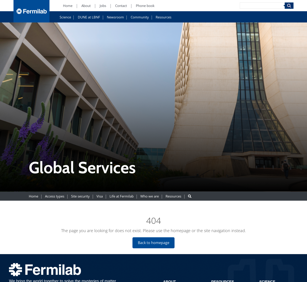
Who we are (149, 196)
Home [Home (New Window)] (67, 5)
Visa (99, 196)
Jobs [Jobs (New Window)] (103, 5)
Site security (80, 196)
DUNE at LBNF (89, 17)
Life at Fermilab (122, 196)
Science (65, 17)
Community (140, 17)
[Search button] (189, 196)
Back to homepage (153, 242)
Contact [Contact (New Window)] (121, 5)
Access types (54, 196)
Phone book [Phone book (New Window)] (145, 5)
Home (33, 196)
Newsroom (115, 17)
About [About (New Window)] (86, 5)
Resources (163, 17)
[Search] (262, 5)
